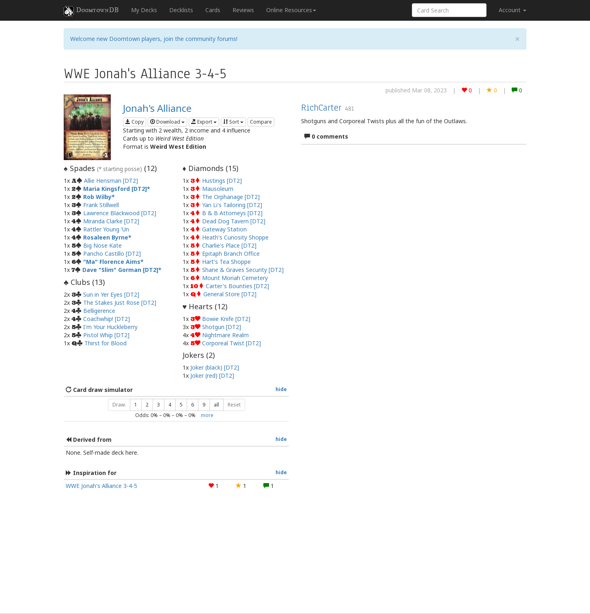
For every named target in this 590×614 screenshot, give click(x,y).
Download (167, 121)
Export (204, 121)
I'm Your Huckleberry (110, 327)
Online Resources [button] (291, 10)
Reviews (243, 10)
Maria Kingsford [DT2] (115, 189)
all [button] (216, 404)
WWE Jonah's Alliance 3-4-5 (101, 486)
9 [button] (203, 404)
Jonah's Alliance (157, 108)
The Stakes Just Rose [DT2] (119, 302)
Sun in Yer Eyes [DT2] (111, 294)
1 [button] (135, 404)
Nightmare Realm (225, 335)
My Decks (144, 10)
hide (281, 389)
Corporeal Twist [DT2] (231, 343)
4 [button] (169, 404)
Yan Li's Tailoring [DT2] (232, 205)
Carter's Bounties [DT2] (237, 286)
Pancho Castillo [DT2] (112, 253)
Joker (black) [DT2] (214, 367)
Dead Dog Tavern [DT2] (233, 221)
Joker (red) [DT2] (212, 375)
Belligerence (99, 310)
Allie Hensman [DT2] (111, 180)
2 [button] (147, 404)
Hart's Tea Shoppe (226, 261)
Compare (261, 121)
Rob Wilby (97, 197)
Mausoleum (217, 189)
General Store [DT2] (229, 294)
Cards (212, 10)
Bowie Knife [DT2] (226, 319)
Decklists (181, 10)
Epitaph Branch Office (231, 253)
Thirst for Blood (105, 343)
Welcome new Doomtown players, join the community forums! (153, 39)
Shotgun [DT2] (221, 327)
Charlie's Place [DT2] (229, 245)
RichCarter (321, 107)
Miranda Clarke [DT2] (111, 221)
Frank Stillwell (101, 205)
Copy (134, 121)
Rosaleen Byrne (105, 237)
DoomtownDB (91, 11)
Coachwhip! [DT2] (106, 319)
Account (512, 10)
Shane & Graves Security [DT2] (243, 270)
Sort (233, 121)
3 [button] (158, 404)
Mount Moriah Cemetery (235, 278)
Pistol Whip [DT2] (106, 335)
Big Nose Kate (102, 245)
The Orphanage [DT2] (231, 197)
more (207, 415)
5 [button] (181, 404)
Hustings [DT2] (222, 180)
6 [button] (192, 404)
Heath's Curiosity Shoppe (235, 237)
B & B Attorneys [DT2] (232, 213)
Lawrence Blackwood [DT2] (119, 213)
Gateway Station (224, 229)
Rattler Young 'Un (106, 229)
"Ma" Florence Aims (111, 261)
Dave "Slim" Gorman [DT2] (120, 270)
